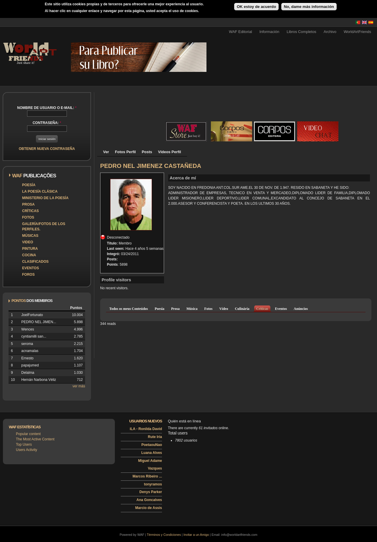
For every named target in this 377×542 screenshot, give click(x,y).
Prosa (28, 204)
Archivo (330, 31)
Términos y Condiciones (164, 534)
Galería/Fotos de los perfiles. (43, 226)
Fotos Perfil (125, 152)
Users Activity (26, 450)
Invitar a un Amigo (196, 534)
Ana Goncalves (149, 500)
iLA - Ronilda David (146, 429)
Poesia (159, 309)
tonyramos (153, 484)
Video (27, 242)
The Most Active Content (35, 439)
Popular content (28, 434)
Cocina (29, 255)
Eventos (30, 268)
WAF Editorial (240, 31)
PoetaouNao (151, 445)
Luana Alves (151, 453)
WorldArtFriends (357, 31)
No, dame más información (309, 6)
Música (191, 309)
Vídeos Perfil (169, 152)
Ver (106, 152)
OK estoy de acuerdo (256, 6)
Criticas (262, 309)
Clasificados (35, 262)
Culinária (242, 309)
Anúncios (301, 309)
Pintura (30, 249)
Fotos (28, 217)
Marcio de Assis (148, 508)
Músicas (30, 236)
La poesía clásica (39, 191)
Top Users (24, 444)
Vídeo (223, 309)
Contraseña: (47, 123)
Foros (28, 274)
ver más (78, 386)
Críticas (30, 211)
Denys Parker (150, 492)
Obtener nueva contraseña (47, 149)
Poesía (28, 185)
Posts (147, 152)
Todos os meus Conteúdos (128, 309)
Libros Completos (301, 31)
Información (269, 31)
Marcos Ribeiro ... (147, 476)
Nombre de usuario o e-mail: (46, 108)
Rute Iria (155, 437)
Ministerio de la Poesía (45, 198)
